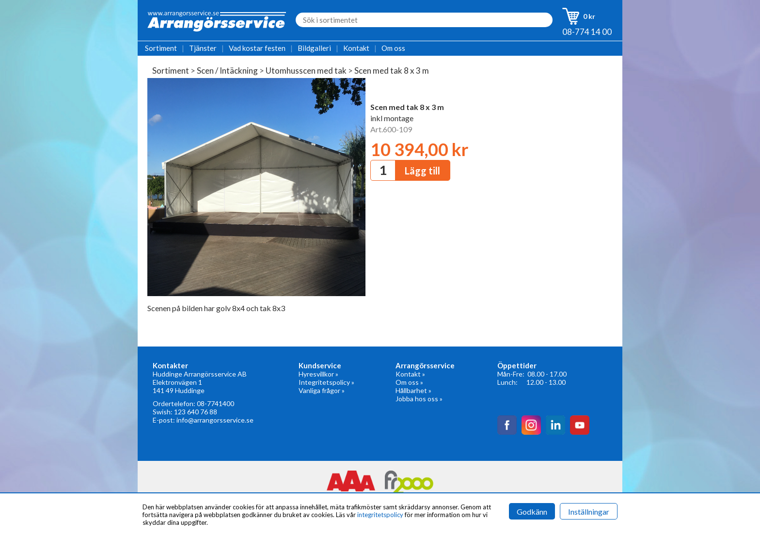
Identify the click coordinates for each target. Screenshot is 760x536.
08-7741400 (215, 403)
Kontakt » (410, 374)
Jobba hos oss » (419, 398)
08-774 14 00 (587, 32)
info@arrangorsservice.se (214, 420)
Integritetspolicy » (326, 382)
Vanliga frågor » (322, 390)
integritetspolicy (380, 515)
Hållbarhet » (413, 390)
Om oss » (409, 382)
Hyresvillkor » (318, 374)
